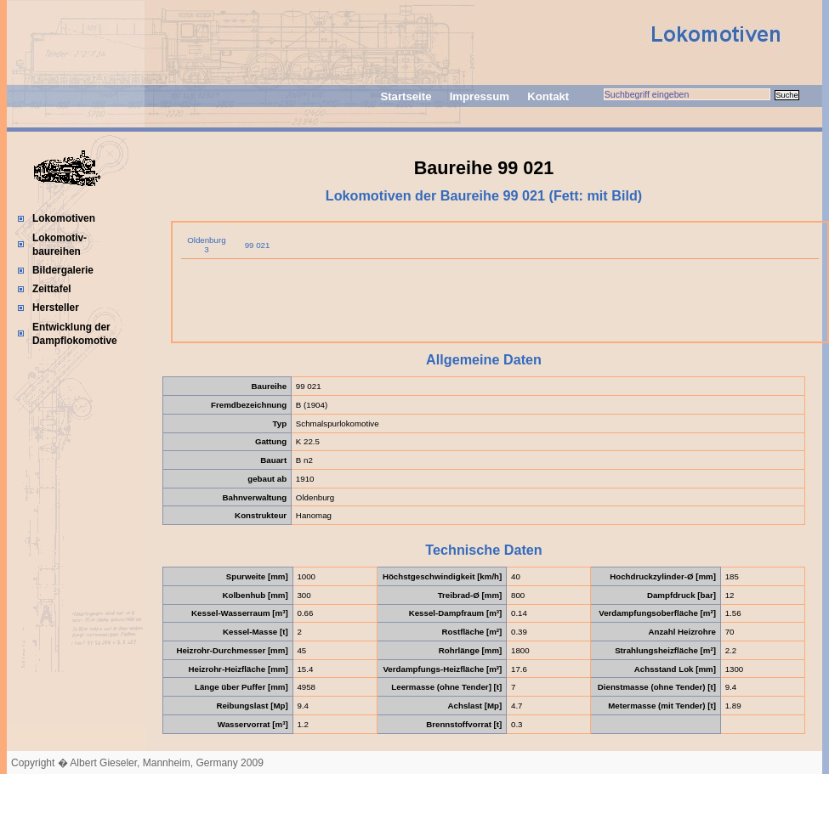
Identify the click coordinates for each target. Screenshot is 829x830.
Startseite (405, 96)
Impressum (479, 96)
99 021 (257, 245)
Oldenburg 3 (206, 244)
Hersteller (55, 307)
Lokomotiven (63, 218)
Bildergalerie (63, 270)
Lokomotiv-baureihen (59, 244)
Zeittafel (51, 289)
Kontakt (548, 96)
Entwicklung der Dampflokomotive (74, 334)
